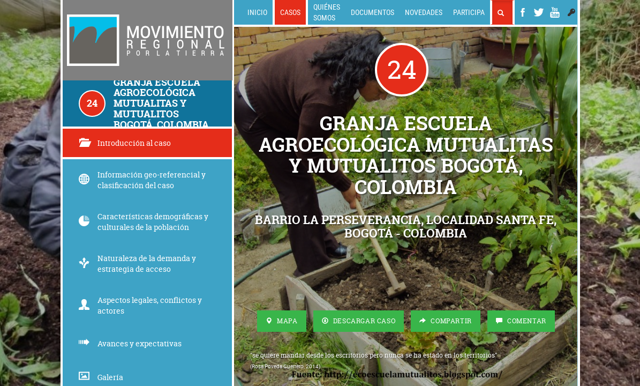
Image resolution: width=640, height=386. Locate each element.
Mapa (282, 320)
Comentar (521, 320)
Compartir (445, 320)
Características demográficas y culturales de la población (143, 221)
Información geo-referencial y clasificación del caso (142, 179)
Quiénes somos (326, 12)
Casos (290, 12)
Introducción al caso (125, 143)
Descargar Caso (359, 320)
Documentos (372, 12)
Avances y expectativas (130, 343)
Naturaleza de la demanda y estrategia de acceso (137, 263)
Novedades (423, 12)
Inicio (257, 12)
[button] (571, 12)
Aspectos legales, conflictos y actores (140, 305)
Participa (469, 12)
